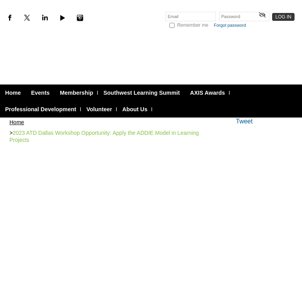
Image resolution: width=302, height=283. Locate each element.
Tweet (244, 121)
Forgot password (230, 25)
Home (16, 122)
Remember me (192, 25)
